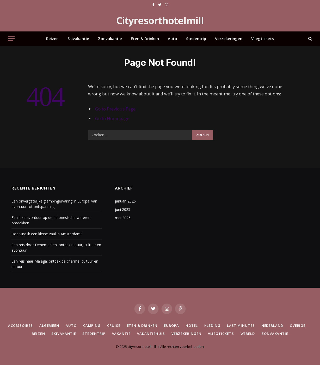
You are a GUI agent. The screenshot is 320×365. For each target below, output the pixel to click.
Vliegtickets (262, 38)
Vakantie (121, 333)
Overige (297, 325)
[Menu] (11, 38)
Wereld (248, 333)
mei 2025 (123, 217)
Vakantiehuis (151, 333)
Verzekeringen (228, 38)
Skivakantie (78, 38)
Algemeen (49, 325)
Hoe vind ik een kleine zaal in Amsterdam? (46, 233)
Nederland (272, 325)
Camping (92, 325)
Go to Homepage (112, 118)
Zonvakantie (110, 38)
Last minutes (241, 325)
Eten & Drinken (145, 38)
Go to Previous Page (115, 109)
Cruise (113, 325)
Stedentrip (196, 38)
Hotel (192, 325)
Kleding (212, 325)
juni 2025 (122, 209)
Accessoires (20, 325)
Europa (171, 325)
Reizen (52, 38)
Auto (172, 38)
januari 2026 (125, 201)
